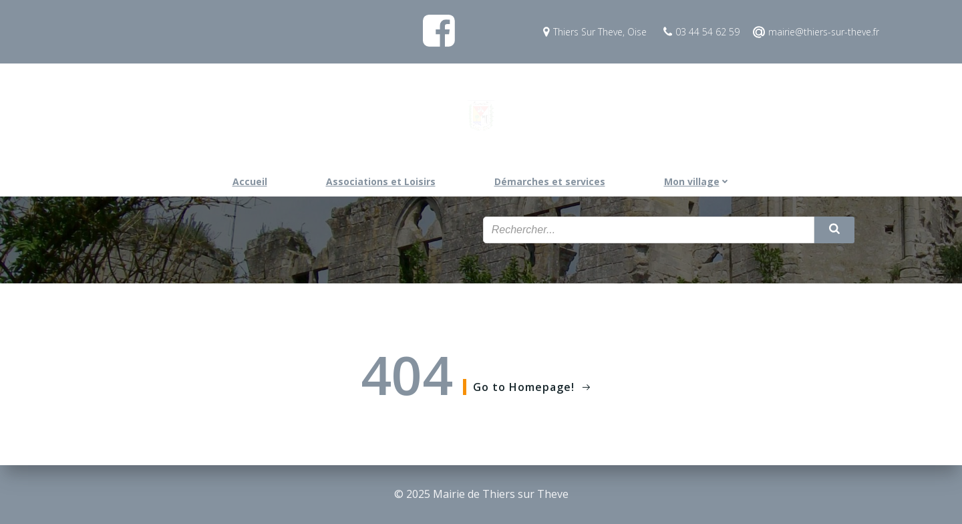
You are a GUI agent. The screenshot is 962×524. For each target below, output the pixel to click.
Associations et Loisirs (381, 181)
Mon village (697, 181)
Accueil (249, 181)
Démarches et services (549, 181)
